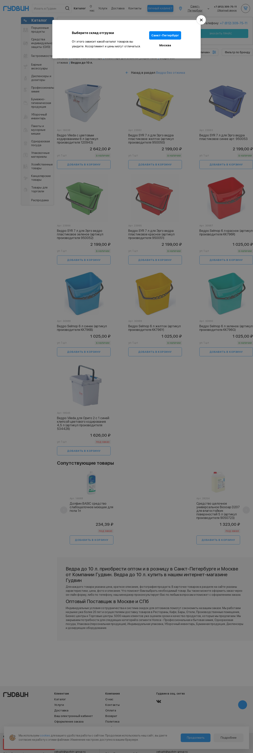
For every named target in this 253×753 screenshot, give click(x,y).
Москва (165, 45)
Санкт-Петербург (165, 35)
